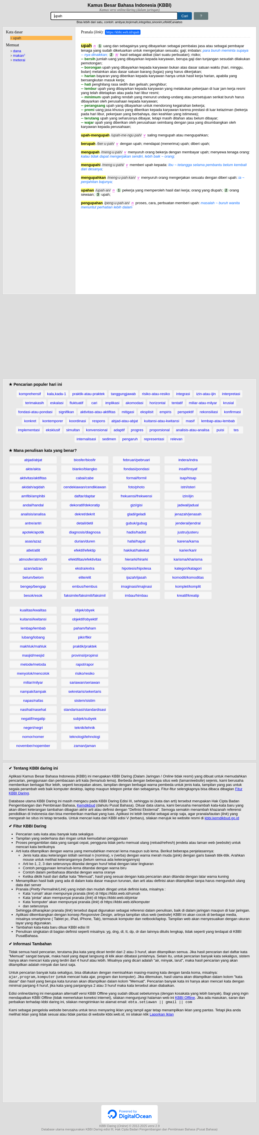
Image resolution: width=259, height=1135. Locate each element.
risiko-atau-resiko (156, 394)
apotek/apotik (33, 532)
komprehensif (30, 394)
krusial (228, 403)
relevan (176, 439)
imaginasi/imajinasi (136, 586)
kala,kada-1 (56, 394)
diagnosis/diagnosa (84, 532)
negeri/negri (33, 728)
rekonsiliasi (209, 412)
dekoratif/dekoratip (85, 505)
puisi (220, 430)
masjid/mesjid (33, 655)
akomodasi (134, 403)
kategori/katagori (187, 568)
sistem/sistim (84, 700)
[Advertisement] (165, 248)
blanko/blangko (85, 469)
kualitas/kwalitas (33, 610)
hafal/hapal (137, 541)
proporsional (160, 430)
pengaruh (130, 439)
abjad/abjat (33, 460)
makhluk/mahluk (33, 646)
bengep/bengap (33, 586)
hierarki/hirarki (136, 559)
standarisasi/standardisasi (85, 709)
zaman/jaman (85, 746)
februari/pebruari (136, 460)
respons (98, 421)
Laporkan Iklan (162, 1015)
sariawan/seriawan (85, 682)
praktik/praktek (85, 646)
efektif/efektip (85, 550)
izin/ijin (188, 496)
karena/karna (188, 541)
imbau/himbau (136, 595)
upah (17, 38)
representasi (154, 439)
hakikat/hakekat (136, 550)
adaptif (119, 430)
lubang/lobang (33, 637)
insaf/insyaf (188, 469)
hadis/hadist (136, 532)
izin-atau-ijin (206, 394)
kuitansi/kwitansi (33, 619)
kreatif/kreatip (188, 595)
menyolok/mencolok (33, 673)
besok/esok (33, 595)
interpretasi (231, 394)
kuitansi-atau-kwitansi (161, 421)
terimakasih (34, 403)
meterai (19, 60)
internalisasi (86, 439)
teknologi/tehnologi (84, 737)
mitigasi (128, 412)
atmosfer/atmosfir (33, 559)
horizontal (157, 403)
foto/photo (136, 487)
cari (94, 403)
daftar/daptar (84, 496)
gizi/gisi (136, 505)
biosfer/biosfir (85, 460)
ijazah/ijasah (136, 577)
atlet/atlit (33, 550)
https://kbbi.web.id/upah (122, 32)
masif (190, 421)
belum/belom (33, 577)
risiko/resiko (85, 673)
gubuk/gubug (136, 523)
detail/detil (84, 523)
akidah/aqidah (33, 487)
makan (19, 55)
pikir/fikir (85, 637)
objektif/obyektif (85, 619)
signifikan (66, 412)
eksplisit (146, 412)
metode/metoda (33, 664)
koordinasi (77, 421)
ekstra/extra (85, 568)
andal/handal (33, 505)
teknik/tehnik (84, 728)
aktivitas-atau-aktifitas (97, 412)
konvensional (96, 430)
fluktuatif (76, 403)
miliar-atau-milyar (203, 403)
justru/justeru (187, 532)
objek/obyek (85, 610)
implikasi (112, 403)
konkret (30, 421)
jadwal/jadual (188, 505)
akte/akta (33, 469)
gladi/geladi (136, 514)
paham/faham (85, 628)
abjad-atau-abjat (124, 421)
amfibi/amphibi (33, 496)
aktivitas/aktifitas (33, 478)
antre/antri (33, 523)
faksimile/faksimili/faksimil (85, 595)
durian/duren (84, 541)
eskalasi (56, 403)
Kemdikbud (86, 805)
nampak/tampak (33, 691)
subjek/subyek (84, 718)
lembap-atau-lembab (218, 421)
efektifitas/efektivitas (84, 559)
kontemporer (52, 421)
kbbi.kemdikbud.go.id (222, 818)
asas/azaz (33, 541)
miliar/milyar (33, 682)
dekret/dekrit (85, 514)
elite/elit (84, 577)
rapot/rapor (85, 664)
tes (236, 430)
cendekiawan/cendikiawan (84, 487)
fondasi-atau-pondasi (35, 412)
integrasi (183, 394)
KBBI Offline (185, 998)
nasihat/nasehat (33, 709)
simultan (73, 430)
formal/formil (136, 478)
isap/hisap (188, 478)
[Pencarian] (114, 16)
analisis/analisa (33, 514)
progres (137, 430)
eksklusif (53, 430)
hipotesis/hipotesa (136, 568)
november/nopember (33, 746)
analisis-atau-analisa (192, 430)
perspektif (185, 412)
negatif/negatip (33, 718)
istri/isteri (188, 487)
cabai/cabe (85, 478)
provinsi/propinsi (85, 655)
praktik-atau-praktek (88, 394)
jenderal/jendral (188, 523)
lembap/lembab (33, 628)
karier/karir (188, 550)
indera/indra (188, 460)
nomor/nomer (33, 737)
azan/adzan (33, 568)
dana (17, 51)
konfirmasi (232, 412)
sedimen (109, 439)
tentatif (177, 403)
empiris (166, 412)
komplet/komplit (188, 586)
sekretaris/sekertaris (84, 691)
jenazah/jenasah (188, 514)
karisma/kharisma (188, 559)
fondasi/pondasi (136, 469)
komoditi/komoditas (188, 577)
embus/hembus (84, 586)
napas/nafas (33, 700)
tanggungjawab (123, 394)
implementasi (29, 430)
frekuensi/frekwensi (136, 496)
